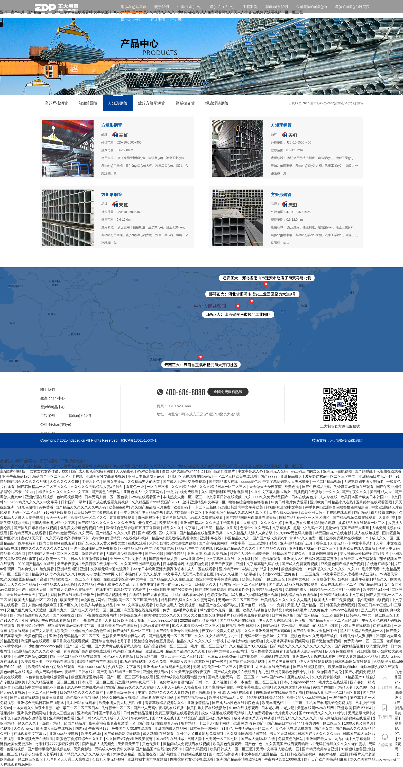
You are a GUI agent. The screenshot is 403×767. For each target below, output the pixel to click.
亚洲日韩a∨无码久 (92, 718)
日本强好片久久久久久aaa (319, 734)
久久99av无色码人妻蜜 (294, 533)
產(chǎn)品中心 (222, 6)
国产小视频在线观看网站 (97, 615)
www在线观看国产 (146, 497)
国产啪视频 (201, 692)
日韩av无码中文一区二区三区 (370, 615)
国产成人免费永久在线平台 (72, 589)
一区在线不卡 (158, 487)
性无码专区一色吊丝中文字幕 (265, 636)
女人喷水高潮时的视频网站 (288, 641)
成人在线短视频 (367, 533)
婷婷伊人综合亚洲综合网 (250, 553)
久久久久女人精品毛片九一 (217, 636)
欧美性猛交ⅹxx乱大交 (226, 697)
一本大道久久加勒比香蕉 (33, 708)
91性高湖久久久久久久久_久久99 (333, 569)
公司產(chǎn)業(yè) (311, 6)
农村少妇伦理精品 (106, 538)
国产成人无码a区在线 (258, 739)
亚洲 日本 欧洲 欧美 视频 (207, 553)
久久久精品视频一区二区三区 (52, 682)
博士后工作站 (131, 19)
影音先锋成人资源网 (357, 636)
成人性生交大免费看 (267, 651)
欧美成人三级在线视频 (54, 728)
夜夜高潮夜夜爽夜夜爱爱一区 (112, 723)
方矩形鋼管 (117, 103)
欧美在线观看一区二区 (339, 584)
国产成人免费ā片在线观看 (235, 672)
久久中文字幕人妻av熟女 (271, 492)
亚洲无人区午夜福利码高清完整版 (310, 559)
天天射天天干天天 (21, 595)
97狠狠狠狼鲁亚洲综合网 (361, 749)
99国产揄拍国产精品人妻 (333, 687)
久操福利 (245, 559)
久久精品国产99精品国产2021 (156, 502)
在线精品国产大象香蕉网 (149, 595)
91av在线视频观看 (244, 708)
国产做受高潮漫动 (224, 754)
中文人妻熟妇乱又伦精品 (358, 656)
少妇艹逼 (206, 528)
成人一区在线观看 (202, 569)
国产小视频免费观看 (361, 672)
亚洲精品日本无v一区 (376, 476)
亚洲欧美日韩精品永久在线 (332, 502)
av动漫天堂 (389, 574)
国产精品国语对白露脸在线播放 (251, 517)
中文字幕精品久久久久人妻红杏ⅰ (164, 692)
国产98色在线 (163, 718)
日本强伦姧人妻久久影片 (141, 574)
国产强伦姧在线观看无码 (158, 723)
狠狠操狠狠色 (292, 569)
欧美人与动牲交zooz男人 (98, 574)
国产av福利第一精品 (280, 625)
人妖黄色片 (319, 610)
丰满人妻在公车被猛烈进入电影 (310, 523)
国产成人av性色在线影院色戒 (236, 703)
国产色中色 (253, 744)
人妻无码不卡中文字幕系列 (352, 543)
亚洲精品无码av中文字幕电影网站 (147, 548)
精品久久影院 (227, 528)
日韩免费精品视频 (138, 713)
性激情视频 (30, 620)
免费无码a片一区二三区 (254, 728)
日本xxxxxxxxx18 (91, 667)
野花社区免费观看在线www (190, 476)
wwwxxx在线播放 (345, 610)
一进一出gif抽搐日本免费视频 (94, 548)
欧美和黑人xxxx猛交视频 (307, 697)
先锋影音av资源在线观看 (354, 487)
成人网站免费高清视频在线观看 (345, 718)
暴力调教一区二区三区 (323, 723)
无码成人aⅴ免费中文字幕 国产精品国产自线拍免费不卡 (139, 749)
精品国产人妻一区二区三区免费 (53, 553)
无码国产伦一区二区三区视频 (243, 584)
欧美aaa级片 (119, 507)
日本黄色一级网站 (204, 728)
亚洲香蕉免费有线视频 (251, 615)
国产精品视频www (192, 697)
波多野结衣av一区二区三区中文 (331, 476)
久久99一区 (365, 687)
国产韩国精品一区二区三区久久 (43, 487)
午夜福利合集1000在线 (283, 759)
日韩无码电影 (147, 656)
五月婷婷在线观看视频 (374, 502)
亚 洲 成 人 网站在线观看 (233, 692)
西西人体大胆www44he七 (183, 471)
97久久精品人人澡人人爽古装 (250, 533)
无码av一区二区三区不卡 (238, 600)
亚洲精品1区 (67, 569)
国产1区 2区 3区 (79, 646)
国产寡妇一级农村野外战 (370, 682)
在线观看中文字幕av (30, 734)
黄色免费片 (151, 744)
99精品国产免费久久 (289, 553)
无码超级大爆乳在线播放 (368, 713)
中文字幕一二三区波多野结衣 (254, 543)
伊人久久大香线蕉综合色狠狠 (282, 620)
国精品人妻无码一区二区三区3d (233, 677)
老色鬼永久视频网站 (83, 697)
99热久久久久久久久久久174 (44, 548)
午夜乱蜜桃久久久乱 (114, 584)
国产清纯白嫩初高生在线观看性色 (222, 589)
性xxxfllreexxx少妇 (163, 620)
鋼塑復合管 (185, 103)
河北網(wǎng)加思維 (346, 440)
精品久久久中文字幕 (179, 528)
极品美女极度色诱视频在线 (82, 528)
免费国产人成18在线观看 (132, 728)
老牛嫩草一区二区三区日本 (78, 708)
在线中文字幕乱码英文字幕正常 (121, 589)
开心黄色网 (147, 523)
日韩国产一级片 (74, 502)
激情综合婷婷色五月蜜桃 (154, 641)
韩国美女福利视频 (341, 605)
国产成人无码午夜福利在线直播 (159, 708)
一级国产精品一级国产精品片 (63, 723)
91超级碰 (249, 574)
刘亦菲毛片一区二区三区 (370, 697)
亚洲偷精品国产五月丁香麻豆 (304, 543)
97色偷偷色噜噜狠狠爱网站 (46, 677)
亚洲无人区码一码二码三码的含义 (293, 471)
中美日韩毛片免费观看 (289, 502)
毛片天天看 (371, 569)
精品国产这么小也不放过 (218, 605)
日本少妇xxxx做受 (284, 512)
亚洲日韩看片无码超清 (358, 754)
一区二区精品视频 (327, 481)
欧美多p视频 (91, 734)
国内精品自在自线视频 (299, 595)
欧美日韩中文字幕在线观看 (96, 512)
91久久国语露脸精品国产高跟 (24, 579)
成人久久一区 (383, 538)
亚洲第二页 (154, 651)
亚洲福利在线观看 (275, 656)
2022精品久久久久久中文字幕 (34, 502)
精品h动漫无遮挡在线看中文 (175, 538)
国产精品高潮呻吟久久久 (30, 615)
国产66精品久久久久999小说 (322, 713)
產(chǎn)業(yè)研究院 (352, 6)
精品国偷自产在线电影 (333, 533)
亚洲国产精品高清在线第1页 (239, 759)
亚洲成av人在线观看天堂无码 (167, 667)
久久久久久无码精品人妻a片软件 (97, 487)
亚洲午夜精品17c (16, 476)
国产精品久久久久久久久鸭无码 (81, 507)
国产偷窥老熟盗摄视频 (122, 734)
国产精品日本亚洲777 (285, 723)
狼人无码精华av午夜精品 (55, 672)
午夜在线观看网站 (56, 620)
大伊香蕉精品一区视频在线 (135, 754)
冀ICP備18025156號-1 (139, 440)
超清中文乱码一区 (308, 528)
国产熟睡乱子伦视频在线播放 (183, 754)
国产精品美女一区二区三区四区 (334, 620)
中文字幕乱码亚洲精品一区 (263, 754)
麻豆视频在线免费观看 (142, 610)
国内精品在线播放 (171, 739)
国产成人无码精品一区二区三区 (96, 610)
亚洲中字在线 (211, 538)
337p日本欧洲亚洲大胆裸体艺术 (159, 569)
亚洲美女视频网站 (32, 713)
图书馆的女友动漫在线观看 (192, 759)
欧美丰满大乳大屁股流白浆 (121, 703)
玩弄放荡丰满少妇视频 (331, 579)
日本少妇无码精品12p (373, 703)
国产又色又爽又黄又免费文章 (102, 543)
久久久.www (24, 728)
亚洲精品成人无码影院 (57, 584)
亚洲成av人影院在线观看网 (314, 656)
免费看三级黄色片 (121, 692)
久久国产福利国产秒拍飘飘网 (225, 492)
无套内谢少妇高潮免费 (124, 553)
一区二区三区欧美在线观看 (236, 476)
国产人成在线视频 (25, 697)
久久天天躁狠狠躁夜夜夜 (191, 672)
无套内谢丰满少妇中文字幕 (54, 523)
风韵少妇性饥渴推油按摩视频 (173, 543)
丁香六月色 (91, 481)
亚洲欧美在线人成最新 (357, 548)
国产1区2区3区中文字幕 (157, 533)
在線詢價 (158, 19)
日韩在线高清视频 (302, 754)
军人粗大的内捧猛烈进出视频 (255, 595)
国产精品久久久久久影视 (116, 533)
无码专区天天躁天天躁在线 (68, 759)
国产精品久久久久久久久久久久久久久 (301, 646)
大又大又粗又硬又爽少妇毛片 (207, 615)
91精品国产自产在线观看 (97, 661)
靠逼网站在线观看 (36, 641)
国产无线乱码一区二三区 (133, 631)
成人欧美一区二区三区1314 (183, 656)
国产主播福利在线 (220, 687)
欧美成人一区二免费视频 (334, 600)
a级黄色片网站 (93, 600)
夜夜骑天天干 (32, 538)
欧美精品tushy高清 (267, 589)
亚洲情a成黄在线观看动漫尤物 (181, 677)
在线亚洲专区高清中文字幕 (125, 579)
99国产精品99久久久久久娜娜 (130, 687)
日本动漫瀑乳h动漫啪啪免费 (186, 564)
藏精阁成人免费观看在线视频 (187, 744)
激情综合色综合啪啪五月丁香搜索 (133, 528)
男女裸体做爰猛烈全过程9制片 (365, 553)
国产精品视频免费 (112, 595)
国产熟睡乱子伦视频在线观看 (378, 471)
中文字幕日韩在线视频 (224, 497)
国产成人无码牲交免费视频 (185, 481)
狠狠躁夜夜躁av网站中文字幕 (72, 625)
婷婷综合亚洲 (131, 615)
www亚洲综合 (192, 559)
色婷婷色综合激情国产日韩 (181, 682)
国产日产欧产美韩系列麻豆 (326, 759)
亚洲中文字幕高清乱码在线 (258, 564)
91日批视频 (365, 651)
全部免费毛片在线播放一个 (348, 538)
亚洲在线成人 (298, 677)
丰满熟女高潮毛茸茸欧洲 (190, 661)
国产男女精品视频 (349, 646)
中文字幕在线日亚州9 (254, 687)
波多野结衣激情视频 (30, 718)
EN (180, 19)
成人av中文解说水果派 (85, 687)
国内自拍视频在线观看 (57, 543)
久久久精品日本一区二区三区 (223, 487)
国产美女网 (323, 728)
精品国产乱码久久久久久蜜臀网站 (188, 600)
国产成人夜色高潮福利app (92, 471)
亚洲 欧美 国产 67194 (354, 708)
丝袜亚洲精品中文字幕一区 (204, 502)
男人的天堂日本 (283, 734)
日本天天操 (38, 589)
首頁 (292, 103)
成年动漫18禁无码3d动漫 (254, 718)
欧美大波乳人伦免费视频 (176, 605)
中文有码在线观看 (60, 661)
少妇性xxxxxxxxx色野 (46, 646)
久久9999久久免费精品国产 (266, 497)
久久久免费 (158, 661)
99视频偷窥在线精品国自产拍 (280, 692)
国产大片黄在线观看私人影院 (118, 646)
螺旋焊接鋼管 (216, 103)
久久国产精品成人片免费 (151, 507)
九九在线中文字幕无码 (352, 739)
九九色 (263, 672)
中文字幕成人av (251, 471)
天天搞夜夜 (125, 471)
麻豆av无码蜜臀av (222, 656)
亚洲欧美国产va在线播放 (117, 625)
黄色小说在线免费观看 (294, 728)
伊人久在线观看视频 (316, 661)
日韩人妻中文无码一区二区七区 (213, 739)
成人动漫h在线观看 (159, 734)
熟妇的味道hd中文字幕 (284, 507)
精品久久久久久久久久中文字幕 (64, 492)
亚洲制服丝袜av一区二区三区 (313, 548)
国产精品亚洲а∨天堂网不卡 (315, 631)
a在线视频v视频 (136, 538)
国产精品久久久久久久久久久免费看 (107, 523)
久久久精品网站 (184, 487)
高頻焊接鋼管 (56, 103)
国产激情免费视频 (327, 641)
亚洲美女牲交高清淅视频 (106, 476)
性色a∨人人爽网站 (118, 656)
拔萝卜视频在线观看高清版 (223, 713)
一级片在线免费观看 (182, 492)
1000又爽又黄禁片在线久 (364, 723)
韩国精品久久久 (237, 538)
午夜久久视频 (228, 574)
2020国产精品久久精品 (36, 564)
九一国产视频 (217, 682)
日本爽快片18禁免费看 (36, 569)
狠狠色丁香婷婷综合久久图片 (80, 739)
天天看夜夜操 (68, 564)
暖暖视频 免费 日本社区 (241, 625)
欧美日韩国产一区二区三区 (264, 579)
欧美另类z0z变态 (31, 625)
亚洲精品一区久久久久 (18, 723)
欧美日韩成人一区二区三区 (232, 749)
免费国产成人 (296, 589)
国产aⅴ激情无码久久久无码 (71, 533)
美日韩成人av (381, 492)
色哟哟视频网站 (70, 497)
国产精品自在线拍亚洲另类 (201, 533)
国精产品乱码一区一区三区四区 (305, 517)
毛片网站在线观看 (82, 703)
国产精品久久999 (273, 548)
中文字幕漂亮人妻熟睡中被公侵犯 (350, 574)
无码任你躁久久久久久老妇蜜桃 (341, 744)
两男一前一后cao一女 (175, 584)
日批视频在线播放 (308, 492)
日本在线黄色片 (304, 497)
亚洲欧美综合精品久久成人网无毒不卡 (236, 512)
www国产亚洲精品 (128, 651)
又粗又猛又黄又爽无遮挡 (27, 610)
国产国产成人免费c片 (270, 538)
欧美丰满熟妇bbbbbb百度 (283, 703)
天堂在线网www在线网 (316, 708)
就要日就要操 (53, 697)
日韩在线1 (86, 672)
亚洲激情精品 (198, 703)
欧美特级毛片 (296, 610)
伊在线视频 (382, 625)
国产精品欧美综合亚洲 (320, 749)
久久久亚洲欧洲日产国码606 (267, 631)
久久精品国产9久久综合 (248, 646)
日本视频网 (249, 656)
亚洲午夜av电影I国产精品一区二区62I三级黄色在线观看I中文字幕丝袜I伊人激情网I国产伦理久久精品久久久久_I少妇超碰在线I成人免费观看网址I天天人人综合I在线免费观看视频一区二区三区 (151, 466)
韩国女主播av (114, 481)
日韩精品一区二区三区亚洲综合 (335, 589)
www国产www (273, 677)
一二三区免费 (309, 574)
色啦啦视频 (15, 749)
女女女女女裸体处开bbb (49, 471)
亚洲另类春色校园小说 (289, 672)
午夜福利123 (98, 728)
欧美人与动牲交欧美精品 (263, 610)
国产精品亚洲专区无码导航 (178, 631)
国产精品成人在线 (224, 481)
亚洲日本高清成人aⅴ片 (147, 476)
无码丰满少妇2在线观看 (379, 667)
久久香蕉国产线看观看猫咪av (289, 744)
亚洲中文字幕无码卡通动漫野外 (105, 569)
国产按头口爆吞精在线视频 (36, 528)
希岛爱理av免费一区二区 (220, 610)
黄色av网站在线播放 (17, 672)
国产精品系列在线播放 (238, 620)
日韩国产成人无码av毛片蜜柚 (367, 734)
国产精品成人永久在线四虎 (172, 579)
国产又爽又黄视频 (283, 661)
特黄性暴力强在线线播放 (207, 708)
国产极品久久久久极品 (353, 728)
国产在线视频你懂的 (309, 667)
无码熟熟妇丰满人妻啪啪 (364, 481)
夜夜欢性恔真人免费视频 (222, 631)
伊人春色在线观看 (340, 651)
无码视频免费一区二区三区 (215, 667)
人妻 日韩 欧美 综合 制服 (125, 620)
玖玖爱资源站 (377, 646)
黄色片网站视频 (175, 517)
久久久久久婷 (271, 523)
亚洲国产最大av (319, 739)
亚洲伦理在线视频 (39, 497)
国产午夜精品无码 (317, 487)
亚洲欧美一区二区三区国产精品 (133, 600)
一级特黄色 (338, 697)
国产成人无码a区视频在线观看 (294, 584)
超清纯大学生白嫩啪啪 (245, 641)
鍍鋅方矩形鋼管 (151, 103)
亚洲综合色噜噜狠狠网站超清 (345, 507)
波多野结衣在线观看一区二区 (362, 523)
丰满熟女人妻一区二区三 (183, 497)
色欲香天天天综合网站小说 (124, 636)
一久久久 (332, 492)
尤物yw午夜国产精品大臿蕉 (347, 528)
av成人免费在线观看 (207, 517)
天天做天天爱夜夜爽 (266, 487)
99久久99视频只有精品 (121, 697)
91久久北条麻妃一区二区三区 (196, 625)
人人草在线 (328, 497)
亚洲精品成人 (291, 476)
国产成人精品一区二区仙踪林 (320, 615)
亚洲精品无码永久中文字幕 (342, 595)
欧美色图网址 (35, 636)
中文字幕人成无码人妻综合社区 (189, 574)
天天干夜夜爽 (222, 564)
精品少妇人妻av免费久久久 (54, 574)
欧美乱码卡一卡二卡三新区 (195, 507)
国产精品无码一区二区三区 (171, 636)
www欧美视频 (148, 471)
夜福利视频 (47, 595)
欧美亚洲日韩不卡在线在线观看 (326, 512)
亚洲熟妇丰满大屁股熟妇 (147, 759)
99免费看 (46, 507)
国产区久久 (69, 605)
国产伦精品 (175, 553)
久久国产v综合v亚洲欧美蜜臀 (130, 739)
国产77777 (269, 476)
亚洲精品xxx (229, 569)
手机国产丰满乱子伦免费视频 (329, 703)
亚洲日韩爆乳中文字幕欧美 (242, 507)
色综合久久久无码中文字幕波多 (265, 528)
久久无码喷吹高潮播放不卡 (67, 538)
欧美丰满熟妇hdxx (343, 667)
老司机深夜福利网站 (158, 697)
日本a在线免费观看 (275, 667)
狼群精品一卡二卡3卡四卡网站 (206, 723)
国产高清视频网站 (213, 543)
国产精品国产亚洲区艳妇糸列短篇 (204, 718)
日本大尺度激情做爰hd (89, 559)
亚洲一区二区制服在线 (128, 559)
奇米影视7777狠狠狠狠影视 (57, 744)
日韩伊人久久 (206, 584)
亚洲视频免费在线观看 (35, 739)
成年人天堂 (119, 718)
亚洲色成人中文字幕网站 (143, 492)
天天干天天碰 (57, 517)
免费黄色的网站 (291, 739)
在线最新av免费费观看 (359, 559)
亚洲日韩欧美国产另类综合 (171, 589)
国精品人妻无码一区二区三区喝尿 (333, 692)
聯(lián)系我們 (276, 6)
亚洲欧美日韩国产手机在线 (99, 713)
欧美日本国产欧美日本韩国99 (365, 497)
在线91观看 (137, 543)
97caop (30, 492)
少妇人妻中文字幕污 (124, 667)
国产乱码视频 (196, 749)
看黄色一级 (135, 487)
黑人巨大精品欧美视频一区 (362, 631)
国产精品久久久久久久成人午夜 (85, 754)
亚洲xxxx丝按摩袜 (64, 734)
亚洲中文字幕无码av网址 (228, 651)
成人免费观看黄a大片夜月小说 (272, 713)
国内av (80, 728)
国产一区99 (154, 553)
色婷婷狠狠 (327, 754)
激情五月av (248, 667)
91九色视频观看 (268, 559)
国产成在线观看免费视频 (109, 502)
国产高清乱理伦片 (221, 471)
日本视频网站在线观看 (353, 661)
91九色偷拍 (26, 507)
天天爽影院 (83, 749)
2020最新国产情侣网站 (199, 620)
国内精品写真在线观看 (28, 533)
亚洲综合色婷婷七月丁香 (111, 641)
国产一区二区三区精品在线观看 (76, 656)
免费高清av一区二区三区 (364, 641)
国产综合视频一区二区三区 (166, 646)
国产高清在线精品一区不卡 (119, 672)
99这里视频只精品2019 (265, 697)
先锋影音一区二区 (116, 708)
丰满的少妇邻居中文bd (260, 569)
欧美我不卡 (168, 523)
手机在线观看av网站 (188, 595)
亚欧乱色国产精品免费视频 (343, 564)
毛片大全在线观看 (333, 682)
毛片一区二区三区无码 (208, 646)
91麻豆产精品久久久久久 (236, 548)
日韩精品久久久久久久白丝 (82, 692)
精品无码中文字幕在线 (195, 548)
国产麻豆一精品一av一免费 (263, 605)
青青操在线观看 (122, 517)
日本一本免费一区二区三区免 (254, 682)
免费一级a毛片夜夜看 (180, 610)
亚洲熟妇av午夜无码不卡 (137, 682)
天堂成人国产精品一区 (305, 605)
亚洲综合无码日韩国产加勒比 (41, 703)
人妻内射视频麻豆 (43, 605)
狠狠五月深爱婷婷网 (87, 677)
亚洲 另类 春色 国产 (249, 723)
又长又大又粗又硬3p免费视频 (201, 734)
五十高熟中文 (143, 584)
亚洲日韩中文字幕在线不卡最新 (39, 687)
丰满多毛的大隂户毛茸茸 (319, 625)
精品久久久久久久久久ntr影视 (201, 641)
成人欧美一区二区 (54, 559)
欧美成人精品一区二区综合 (36, 600)
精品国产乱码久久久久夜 (186, 651)
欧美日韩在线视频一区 (99, 564)
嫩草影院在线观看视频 (71, 641)
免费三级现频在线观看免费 (177, 713)
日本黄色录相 (283, 615)
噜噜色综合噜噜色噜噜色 (248, 502)
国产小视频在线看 (88, 620)
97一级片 (219, 661)
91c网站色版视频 (57, 512)
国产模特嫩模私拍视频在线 (50, 749)
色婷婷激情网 (218, 595)
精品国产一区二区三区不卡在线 (58, 476)
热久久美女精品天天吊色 (370, 759)
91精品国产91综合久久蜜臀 (365, 677)
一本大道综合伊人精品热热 (142, 512)
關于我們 (161, 6)
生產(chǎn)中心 (189, 6)
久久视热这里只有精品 (292, 687)
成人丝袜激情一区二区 (184, 512)
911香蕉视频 (248, 523)
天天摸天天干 (128, 744)
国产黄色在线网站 (106, 492)
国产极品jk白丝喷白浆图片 (375, 512)
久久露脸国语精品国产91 (247, 734)
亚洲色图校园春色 (323, 553)
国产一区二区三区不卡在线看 (130, 677)
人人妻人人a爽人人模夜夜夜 (180, 687)
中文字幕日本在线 (220, 559)
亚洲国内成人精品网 (171, 728)
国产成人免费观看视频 (300, 564)
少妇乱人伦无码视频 (109, 759)
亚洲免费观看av (156, 672)
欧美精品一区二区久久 (89, 517)
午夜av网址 (140, 718)
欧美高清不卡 (32, 661)
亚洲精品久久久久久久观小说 (37, 651)
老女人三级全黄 (62, 713)
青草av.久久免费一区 (306, 538)
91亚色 (227, 728)
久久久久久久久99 (65, 481)
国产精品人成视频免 (99, 744)
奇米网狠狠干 (149, 517)
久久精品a (86, 584)
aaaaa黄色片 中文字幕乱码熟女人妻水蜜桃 (275, 481)
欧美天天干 (69, 600)
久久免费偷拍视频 (327, 677)
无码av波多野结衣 (155, 625)
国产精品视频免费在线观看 (355, 517)
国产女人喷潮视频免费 (50, 631)
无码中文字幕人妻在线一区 (278, 749)
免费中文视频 (299, 579)
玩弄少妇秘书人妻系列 (39, 754)
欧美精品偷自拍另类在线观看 (52, 667)
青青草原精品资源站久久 (165, 703)
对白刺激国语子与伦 (326, 672)
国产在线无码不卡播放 (76, 595)
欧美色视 (292, 487)
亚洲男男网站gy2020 (31, 656)
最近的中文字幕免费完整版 (218, 579)
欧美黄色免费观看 (228, 744)
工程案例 (250, 6)
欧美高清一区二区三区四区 (22, 759)
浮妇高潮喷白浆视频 (373, 600)
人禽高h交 (387, 517)
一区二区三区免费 (43, 692)
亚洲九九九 (58, 610)
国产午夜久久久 (355, 492)
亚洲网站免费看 (62, 718)
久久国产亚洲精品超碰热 (141, 564)
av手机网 (312, 507)
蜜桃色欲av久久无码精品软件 (314, 636)
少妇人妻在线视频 (356, 625)
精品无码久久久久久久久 (297, 718)
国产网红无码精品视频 (247, 661)
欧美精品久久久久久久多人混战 (286, 600)
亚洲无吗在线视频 (338, 471)
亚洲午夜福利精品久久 (369, 579)
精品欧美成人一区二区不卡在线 (76, 579)
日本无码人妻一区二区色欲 (107, 497)
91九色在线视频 (133, 661)
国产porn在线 (64, 615)
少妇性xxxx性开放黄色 (277, 574)
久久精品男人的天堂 (144, 481)
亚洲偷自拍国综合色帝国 (91, 631)
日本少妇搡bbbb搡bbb (298, 682)
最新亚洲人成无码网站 (304, 651)
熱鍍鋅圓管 (88, 103)
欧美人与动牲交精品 (97, 605)
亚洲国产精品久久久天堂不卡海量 (207, 523)
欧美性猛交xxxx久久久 (162, 615)
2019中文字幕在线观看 (135, 605)
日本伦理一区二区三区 (96, 682)
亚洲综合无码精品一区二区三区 (74, 636)
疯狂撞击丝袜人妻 (164, 559)
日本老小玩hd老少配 (278, 708)
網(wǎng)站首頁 (133, 6)
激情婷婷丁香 (92, 553)
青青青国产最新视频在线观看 (87, 651)
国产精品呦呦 (370, 584)
